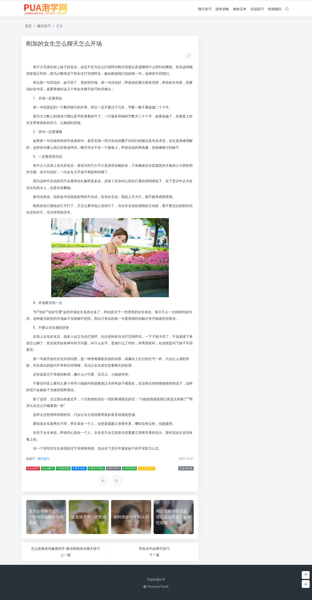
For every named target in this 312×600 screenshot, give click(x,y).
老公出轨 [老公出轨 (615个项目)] (246, 148)
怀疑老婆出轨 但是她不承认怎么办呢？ (240, 72)
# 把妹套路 (62, 468)
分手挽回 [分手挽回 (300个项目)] (242, 108)
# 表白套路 (128, 468)
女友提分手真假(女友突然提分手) (235, 43)
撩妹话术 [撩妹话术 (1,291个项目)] (259, 140)
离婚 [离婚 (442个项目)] (210, 148)
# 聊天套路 (78, 468)
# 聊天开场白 (95, 468)
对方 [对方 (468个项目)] (214, 115)
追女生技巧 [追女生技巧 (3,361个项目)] (259, 175)
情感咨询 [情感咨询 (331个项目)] (266, 115)
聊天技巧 (205, 9)
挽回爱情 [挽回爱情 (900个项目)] (248, 132)
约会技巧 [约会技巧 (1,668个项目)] (226, 148)
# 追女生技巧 (145, 468)
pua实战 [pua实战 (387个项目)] (213, 99)
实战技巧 (257, 9)
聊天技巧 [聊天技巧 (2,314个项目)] (243, 156)
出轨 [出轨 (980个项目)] (224, 108)
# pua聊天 (47, 468)
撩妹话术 (239, 9)
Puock (164, 586)
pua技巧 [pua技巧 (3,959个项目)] (233, 97)
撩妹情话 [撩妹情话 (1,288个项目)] (238, 140)
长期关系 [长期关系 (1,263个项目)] (239, 184)
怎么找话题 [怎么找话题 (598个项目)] (228, 115)
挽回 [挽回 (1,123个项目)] (233, 132)
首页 (28, 26)
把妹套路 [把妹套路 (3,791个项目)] (267, 123)
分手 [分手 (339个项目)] (233, 108)
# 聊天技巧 (112, 468)
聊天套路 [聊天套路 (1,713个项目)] (266, 148)
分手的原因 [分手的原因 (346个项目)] (256, 108)
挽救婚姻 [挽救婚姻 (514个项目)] (266, 133)
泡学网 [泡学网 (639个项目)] (276, 140)
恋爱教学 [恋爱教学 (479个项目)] (246, 115)
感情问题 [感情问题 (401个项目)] (245, 124)
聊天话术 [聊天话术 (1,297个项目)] (266, 157)
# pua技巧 (32, 468)
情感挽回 (274, 9)
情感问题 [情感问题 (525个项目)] (219, 124)
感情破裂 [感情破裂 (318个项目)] (233, 124)
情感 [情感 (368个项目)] (257, 115)
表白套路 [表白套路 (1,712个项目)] (257, 165)
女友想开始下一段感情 (226, 66)
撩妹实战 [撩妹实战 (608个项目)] (219, 140)
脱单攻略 (222, 9)
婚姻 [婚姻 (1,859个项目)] (270, 107)
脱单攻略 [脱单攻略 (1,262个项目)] (235, 165)
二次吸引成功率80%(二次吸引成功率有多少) (245, 60)
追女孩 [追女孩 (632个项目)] (235, 175)
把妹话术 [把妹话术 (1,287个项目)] (217, 132)
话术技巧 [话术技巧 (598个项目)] (220, 175)
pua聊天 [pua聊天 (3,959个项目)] (259, 97)
